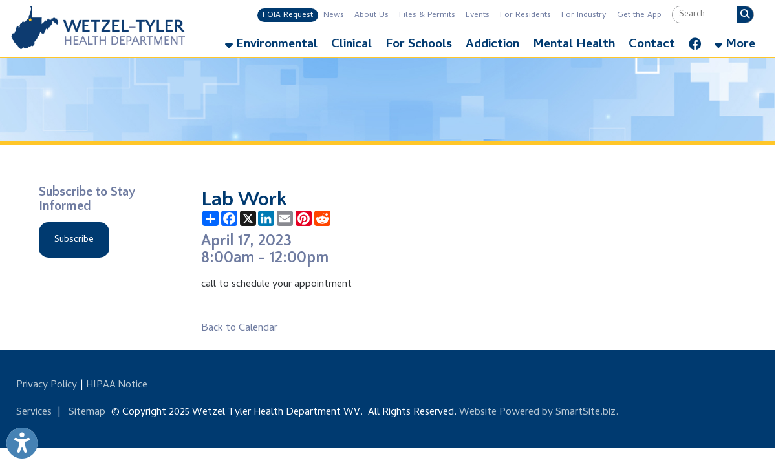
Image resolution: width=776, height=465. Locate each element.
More (735, 45)
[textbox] (705, 14)
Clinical (351, 45)
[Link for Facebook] (694, 41)
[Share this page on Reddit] (322, 219)
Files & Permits (427, 15)
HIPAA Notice (116, 385)
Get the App (639, 15)
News (333, 15)
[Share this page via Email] (284, 219)
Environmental (271, 45)
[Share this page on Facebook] (229, 219)
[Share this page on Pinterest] (303, 219)
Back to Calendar (239, 328)
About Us (371, 15)
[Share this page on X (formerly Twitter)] (248, 219)
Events (478, 15)
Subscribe (74, 239)
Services (34, 412)
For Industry (584, 15)
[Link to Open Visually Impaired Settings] (22, 443)
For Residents (525, 15)
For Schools (418, 45)
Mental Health (574, 45)
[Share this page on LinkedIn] (266, 219)
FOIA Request (288, 15)
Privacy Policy (46, 385)
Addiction (492, 45)
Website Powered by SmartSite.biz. (538, 412)
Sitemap (87, 412)
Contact (652, 45)
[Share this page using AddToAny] (210, 219)
